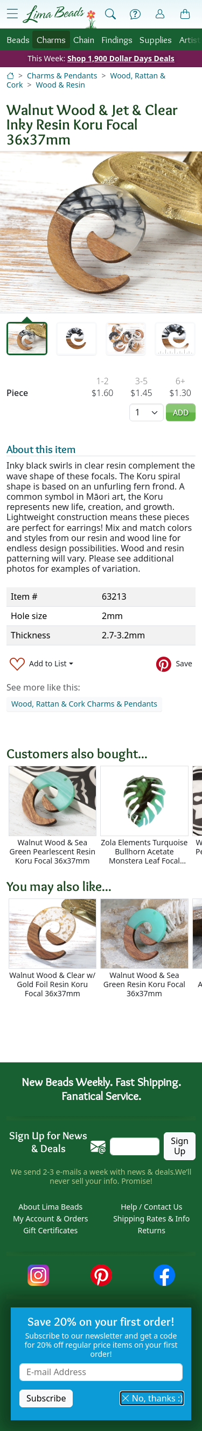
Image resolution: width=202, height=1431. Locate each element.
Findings (117, 39)
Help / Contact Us (151, 1207)
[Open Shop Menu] (12, 14)
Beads (18, 39)
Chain (83, 39)
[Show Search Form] (110, 14)
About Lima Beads (50, 1207)
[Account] (160, 14)
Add (181, 412)
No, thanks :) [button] (152, 1398)
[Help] (135, 14)
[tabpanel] (101, 232)
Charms (51, 39)
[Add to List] (41, 664)
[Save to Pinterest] (174, 664)
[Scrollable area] (104, 815)
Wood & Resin (60, 85)
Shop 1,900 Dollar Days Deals (121, 58)
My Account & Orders (50, 1218)
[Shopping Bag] (185, 14)
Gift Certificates (50, 1230)
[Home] (10, 75)
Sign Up (180, 1146)
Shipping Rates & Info (151, 1218)
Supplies (156, 39)
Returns (151, 1230)
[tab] (26, 338)
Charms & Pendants (62, 75)
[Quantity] (146, 412)
